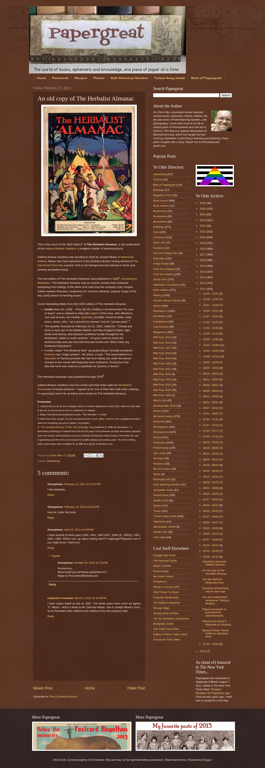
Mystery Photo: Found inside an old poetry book (215, 633)
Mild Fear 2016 (162, 342)
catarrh (94, 313)
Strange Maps (161, 608)
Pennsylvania (161, 432)
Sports (157, 505)
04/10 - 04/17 (211, 505)
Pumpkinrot (160, 581)
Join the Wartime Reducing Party (213, 581)
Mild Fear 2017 (162, 347)
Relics (156, 474)
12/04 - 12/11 (211, 310)
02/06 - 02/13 (211, 556)
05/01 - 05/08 (211, 488)
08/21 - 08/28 (211, 396)
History (157, 295)
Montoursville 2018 (164, 405)
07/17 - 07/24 (211, 425)
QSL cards (159, 453)
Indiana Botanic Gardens (60, 248)
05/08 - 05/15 (211, 482)
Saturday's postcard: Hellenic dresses (214, 563)
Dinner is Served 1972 (166, 586)
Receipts (158, 458)
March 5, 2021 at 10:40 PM (90, 598)
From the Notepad (164, 269)
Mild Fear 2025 (162, 390)
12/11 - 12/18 (211, 305)
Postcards (60, 78)
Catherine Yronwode (60, 598)
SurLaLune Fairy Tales (166, 639)
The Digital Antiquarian (166, 602)
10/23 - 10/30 (211, 345)
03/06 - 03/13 (211, 533)
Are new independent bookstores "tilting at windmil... (215, 600)
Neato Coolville (162, 565)
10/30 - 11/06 (211, 339)
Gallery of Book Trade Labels (170, 634)
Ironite (108, 419)
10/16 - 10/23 (211, 350)
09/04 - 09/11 (211, 385)
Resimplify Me (161, 479)
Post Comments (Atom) (63, 696)
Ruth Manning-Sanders (129, 78)
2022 (203, 225)
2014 (203, 271)
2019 (203, 242)
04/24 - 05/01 (211, 493)
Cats (156, 232)
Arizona (157, 179)
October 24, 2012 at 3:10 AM (91, 562)
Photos (99, 78)
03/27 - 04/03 (211, 516)
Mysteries (159, 421)
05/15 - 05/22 (211, 476)
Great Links (160, 279)
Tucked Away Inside (169, 78)
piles (65, 321)
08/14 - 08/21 (211, 402)
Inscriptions (160, 321)
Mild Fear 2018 (162, 353)
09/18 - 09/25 (211, 373)
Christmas (159, 237)
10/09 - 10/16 (211, 356)
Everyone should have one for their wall (215, 590)
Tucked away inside (165, 516)
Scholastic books (163, 489)
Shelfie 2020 (160, 500)
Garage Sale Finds (164, 555)
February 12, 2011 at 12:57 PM (82, 484)
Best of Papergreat (206, 78)
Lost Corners (161, 326)
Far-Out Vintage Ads (165, 253)
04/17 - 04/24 (211, 499)
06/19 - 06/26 (211, 447)
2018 (203, 248)
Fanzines (158, 247)
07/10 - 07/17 (211, 430)
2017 (203, 254)
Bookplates (159, 216)
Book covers (160, 200)
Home (41, 78)
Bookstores (159, 221)
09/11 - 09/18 (211, 379)
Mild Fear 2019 (162, 358)
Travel (156, 511)
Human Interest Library (166, 300)
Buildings (158, 226)
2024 (203, 214)
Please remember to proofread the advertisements (214, 612)
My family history (163, 416)
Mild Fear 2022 (162, 374)
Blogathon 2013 (162, 195)
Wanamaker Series (164, 526)
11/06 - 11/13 (211, 333)
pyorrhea (86, 317)
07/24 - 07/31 (211, 419)
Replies (56, 555)
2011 (203, 288)
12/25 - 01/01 (211, 293)
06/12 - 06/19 (211, 453)
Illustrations (160, 311)
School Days (160, 495)
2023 (203, 220)
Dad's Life (159, 242)
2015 (203, 265)
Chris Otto (56, 455)
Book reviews (161, 205)
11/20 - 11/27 (211, 322)
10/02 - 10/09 (211, 362)
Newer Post (42, 688)
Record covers (161, 468)
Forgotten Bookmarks (166, 597)
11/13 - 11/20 (211, 327)
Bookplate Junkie (163, 623)
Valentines (159, 521)
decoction (51, 358)
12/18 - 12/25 (211, 299)
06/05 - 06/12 (211, 459)
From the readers (163, 274)
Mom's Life (159, 400)
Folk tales (159, 258)
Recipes (81, 78)
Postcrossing (161, 447)
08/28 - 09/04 (211, 390)
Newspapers (160, 426)
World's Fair (160, 531)
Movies (157, 410)
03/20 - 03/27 (211, 522)
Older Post (136, 688)
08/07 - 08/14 (211, 408)
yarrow (51, 354)
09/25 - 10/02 (211, 367)
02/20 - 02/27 (211, 545)
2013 (203, 277)
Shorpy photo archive (165, 613)
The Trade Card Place (166, 628)
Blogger (206, 759)
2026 (203, 203)
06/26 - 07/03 (211, 442)
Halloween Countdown (166, 284)
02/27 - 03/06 (211, 539)
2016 (203, 260)
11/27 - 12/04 (211, 316)
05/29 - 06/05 (211, 465)
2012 (203, 283)
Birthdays (158, 190)
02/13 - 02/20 (211, 550)
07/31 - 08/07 (211, 413)
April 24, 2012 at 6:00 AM (79, 529)
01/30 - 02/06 (211, 644)
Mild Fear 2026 (162, 395)
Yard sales (159, 537)
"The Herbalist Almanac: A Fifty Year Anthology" (64, 427)
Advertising (53, 460)
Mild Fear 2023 (162, 379)
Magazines (159, 332)
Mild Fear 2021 (162, 368)
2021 (203, 231)
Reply (50, 494)
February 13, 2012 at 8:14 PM (81, 506)
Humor (157, 305)
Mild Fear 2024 (162, 384)
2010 (203, 651)
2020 (203, 237)
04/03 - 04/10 (211, 511)
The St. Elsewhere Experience (171, 618)
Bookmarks (159, 211)
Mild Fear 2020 (162, 363)
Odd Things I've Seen (166, 592)
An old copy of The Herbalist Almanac (214, 572)
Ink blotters (159, 316)
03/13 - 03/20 (211, 528)
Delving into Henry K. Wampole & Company (216, 623)
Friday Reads (161, 263)
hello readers (161, 289)
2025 (203, 208)
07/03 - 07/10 (211, 436)
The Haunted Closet (165, 560)
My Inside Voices (163, 576)
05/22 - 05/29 (211, 470)
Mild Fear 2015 (162, 337)
